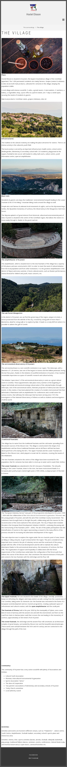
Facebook (33, 755)
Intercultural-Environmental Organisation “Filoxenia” (44, 515)
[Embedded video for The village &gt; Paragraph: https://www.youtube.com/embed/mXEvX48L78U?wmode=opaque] (24, 648)
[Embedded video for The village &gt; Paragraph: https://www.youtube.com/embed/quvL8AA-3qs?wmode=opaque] (24, 709)
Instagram (33, 758)
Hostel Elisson (33, 14)
